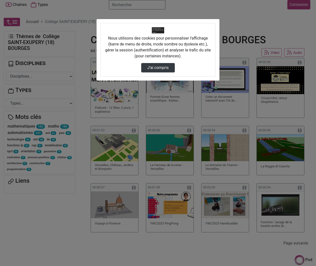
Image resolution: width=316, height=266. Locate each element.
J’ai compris (158, 67)
